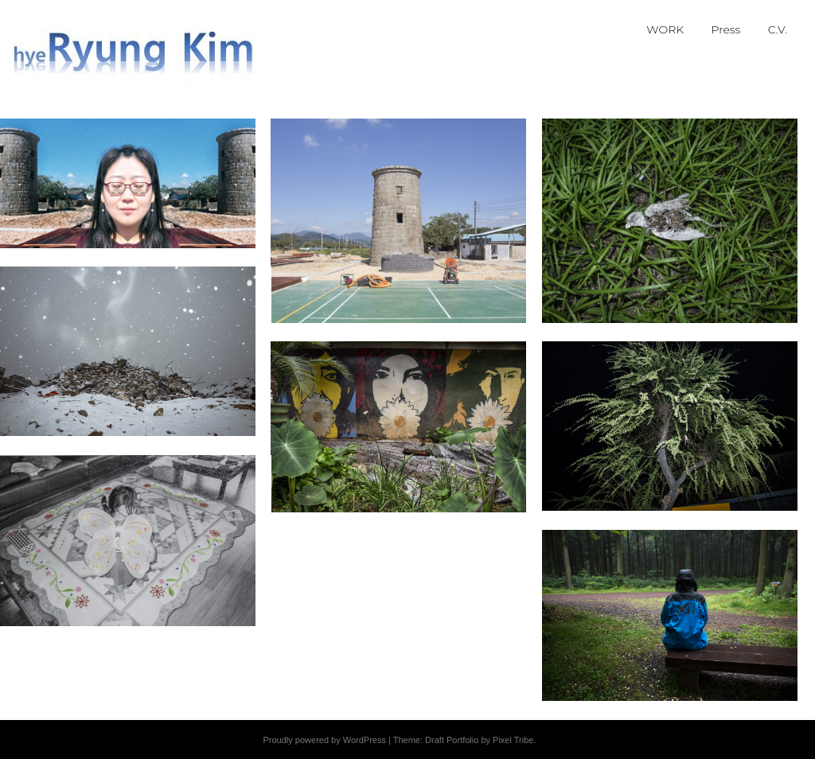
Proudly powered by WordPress (324, 740)
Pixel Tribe (513, 740)
